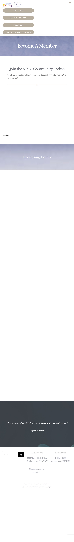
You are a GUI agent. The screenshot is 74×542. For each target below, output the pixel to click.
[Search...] (10, 454)
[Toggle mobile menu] (70, 3)
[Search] (21, 454)
